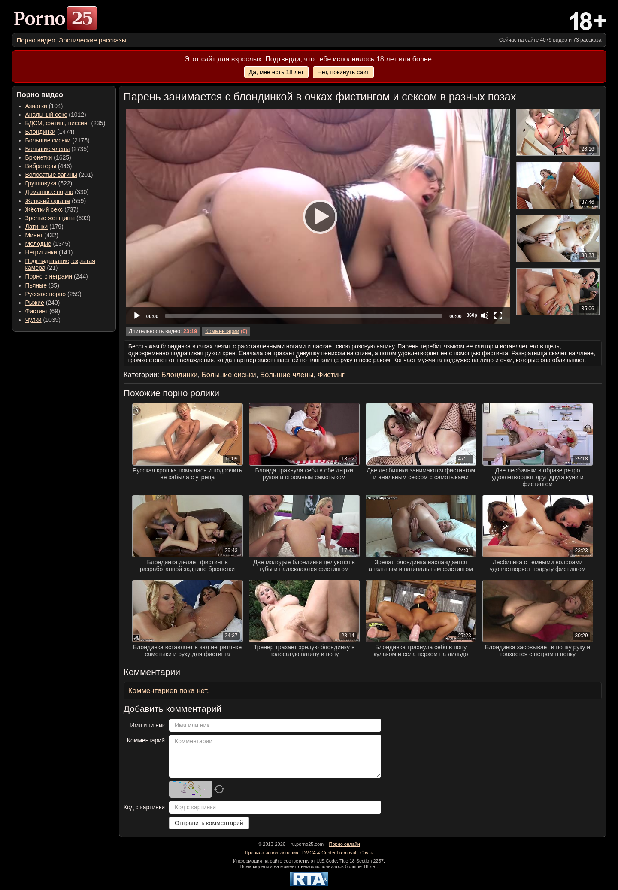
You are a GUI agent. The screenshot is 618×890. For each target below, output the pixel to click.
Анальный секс (46, 114)
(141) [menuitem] (49, 252)
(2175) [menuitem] (57, 140)
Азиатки (36, 106)
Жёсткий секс (44, 209)
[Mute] (484, 315)
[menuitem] (36, 40)
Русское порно (45, 294)
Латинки (36, 226)
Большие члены (47, 148)
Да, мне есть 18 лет (276, 72)
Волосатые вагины (51, 174)
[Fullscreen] (498, 315)
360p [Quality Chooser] (472, 315)
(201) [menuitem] (59, 174)
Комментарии (222, 331)
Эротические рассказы (93, 40)
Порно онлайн (344, 844)
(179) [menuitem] (44, 226)
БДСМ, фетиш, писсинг (57, 123)
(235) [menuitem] (65, 123)
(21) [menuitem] (60, 264)
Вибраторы (40, 166)
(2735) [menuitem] (57, 148)
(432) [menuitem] (42, 235)
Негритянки (41, 252)
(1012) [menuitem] (55, 114)
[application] (318, 216)
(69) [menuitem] (42, 311)
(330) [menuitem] (57, 191)
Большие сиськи (48, 140)
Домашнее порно (49, 191)
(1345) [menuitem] (47, 243)
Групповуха (41, 183)
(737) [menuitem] (52, 209)
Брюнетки (38, 157)
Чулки (33, 319)
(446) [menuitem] (48, 166)
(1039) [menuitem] (43, 319)
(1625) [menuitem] (48, 157)
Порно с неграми (49, 276)
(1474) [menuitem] (50, 131)
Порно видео (36, 40)
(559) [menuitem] (55, 200)
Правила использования (271, 852)
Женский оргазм (47, 200)
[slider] (303, 316)
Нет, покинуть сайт (344, 72)
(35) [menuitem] (42, 285)
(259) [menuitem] (53, 294)
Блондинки (40, 131)
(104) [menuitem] (44, 106)
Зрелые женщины (50, 218)
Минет (34, 235)
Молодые (38, 243)
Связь (366, 852)
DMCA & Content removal (329, 852)
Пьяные (36, 285)
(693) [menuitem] (58, 218)
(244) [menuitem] (56, 276)
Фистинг (36, 311)
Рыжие (34, 302)
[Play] (317, 216)
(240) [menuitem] (42, 302)
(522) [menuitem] (49, 183)
